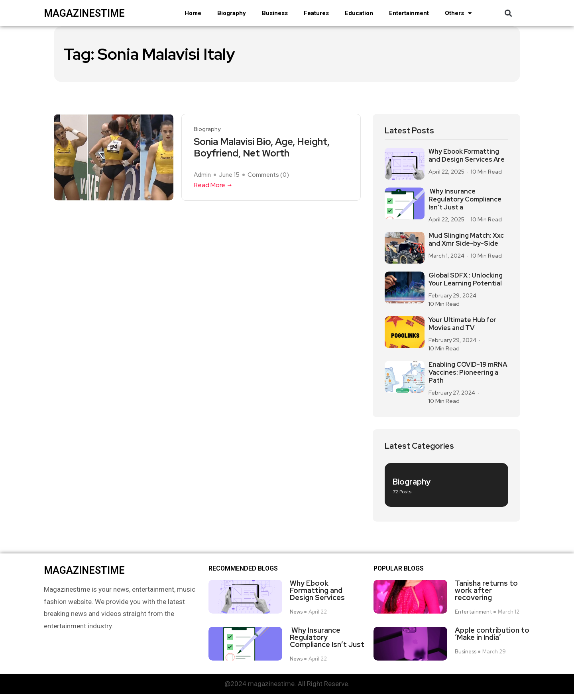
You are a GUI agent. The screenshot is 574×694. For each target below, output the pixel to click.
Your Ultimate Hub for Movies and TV (462, 324)
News (296, 612)
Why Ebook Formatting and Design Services (317, 590)
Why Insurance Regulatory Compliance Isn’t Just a (465, 199)
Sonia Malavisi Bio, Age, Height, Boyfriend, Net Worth (262, 147)
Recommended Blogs (243, 568)
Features (316, 13)
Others (458, 13)
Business (275, 13)
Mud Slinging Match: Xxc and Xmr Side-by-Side (466, 240)
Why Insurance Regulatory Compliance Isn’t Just (327, 637)
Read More (213, 185)
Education (359, 13)
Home (193, 13)
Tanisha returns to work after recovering (486, 590)
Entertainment (409, 13)
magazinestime (84, 13)
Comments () (268, 175)
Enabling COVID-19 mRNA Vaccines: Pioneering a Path (468, 373)
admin (202, 175)
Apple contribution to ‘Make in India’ (492, 634)
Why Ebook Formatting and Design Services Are (467, 156)
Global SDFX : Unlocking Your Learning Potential (466, 279)
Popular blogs (398, 568)
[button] (508, 13)
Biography (231, 13)
